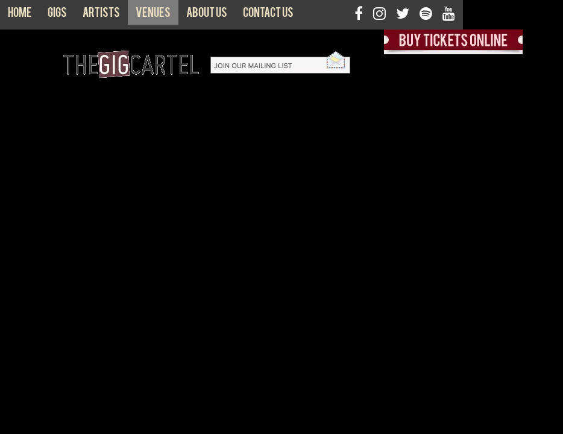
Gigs (57, 15)
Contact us (268, 15)
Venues (153, 15)
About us (206, 15)
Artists (101, 15)
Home (20, 15)
